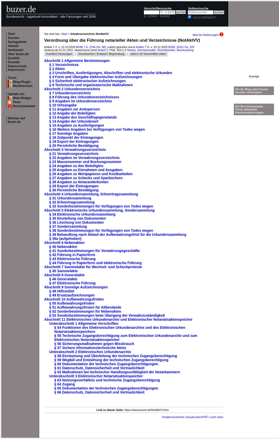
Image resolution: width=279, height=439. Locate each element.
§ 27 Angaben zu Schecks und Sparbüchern (85, 178)
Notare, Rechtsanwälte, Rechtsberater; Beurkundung (160, 50)
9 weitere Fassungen (59, 53)
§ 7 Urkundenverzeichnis (70, 93)
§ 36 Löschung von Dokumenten (76, 222)
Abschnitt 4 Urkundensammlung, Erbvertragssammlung (91, 194)
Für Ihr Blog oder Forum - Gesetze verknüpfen (252, 91)
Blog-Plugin (22, 82)
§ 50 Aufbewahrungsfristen (71, 303)
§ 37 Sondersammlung (68, 226)
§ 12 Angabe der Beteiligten (72, 113)
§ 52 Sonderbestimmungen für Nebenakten (85, 311)
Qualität (14, 58)
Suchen (13, 38)
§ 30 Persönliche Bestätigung (73, 190)
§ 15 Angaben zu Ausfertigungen (76, 125)
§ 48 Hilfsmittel (61, 291)
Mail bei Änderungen (208, 34)
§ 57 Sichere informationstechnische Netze (90, 348)
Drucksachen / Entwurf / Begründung (101, 53)
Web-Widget (22, 98)
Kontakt (14, 62)
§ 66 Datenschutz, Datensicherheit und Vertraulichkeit (99, 392)
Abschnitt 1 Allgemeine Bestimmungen (77, 61)
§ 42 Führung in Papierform (72, 255)
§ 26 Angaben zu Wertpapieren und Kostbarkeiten (91, 174)
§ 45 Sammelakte (63, 271)
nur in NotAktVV (204, 17)
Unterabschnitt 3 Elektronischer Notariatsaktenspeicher (96, 376)
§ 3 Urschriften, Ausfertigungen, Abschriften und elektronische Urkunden (110, 73)
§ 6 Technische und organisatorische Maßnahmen (91, 85)
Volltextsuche (198, 8)
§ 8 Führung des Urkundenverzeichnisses (84, 97)
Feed (16, 102)
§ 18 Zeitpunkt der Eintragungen (76, 137)
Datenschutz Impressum (17, 68)
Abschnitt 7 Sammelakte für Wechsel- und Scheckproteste (93, 267)
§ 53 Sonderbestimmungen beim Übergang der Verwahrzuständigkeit (107, 315)
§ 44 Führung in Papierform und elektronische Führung (95, 263)
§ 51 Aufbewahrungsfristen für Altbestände (85, 307)
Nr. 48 (101, 47)
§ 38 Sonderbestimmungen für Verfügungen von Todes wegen (101, 230)
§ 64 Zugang (64, 384)
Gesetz (165, 16)
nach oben (216, 417)
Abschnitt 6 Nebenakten (64, 243)
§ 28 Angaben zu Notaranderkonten (78, 182)
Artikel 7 (141, 47)
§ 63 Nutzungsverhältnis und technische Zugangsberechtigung (107, 380)
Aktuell (13, 46)
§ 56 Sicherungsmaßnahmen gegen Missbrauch (94, 344)
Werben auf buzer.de (16, 120)
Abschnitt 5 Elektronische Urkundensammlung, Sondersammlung (99, 210)
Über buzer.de (18, 54)
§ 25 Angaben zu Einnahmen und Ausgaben (85, 170)
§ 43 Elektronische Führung (72, 259)
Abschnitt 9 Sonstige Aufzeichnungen (76, 287)
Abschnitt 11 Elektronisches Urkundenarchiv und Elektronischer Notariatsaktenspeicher (118, 319)
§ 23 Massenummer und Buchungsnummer (85, 162)
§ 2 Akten (57, 69)
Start (11, 34)
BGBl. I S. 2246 (85, 47)
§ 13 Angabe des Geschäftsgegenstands (83, 117)
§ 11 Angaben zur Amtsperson (74, 109)
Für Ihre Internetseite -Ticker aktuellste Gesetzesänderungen (250, 109)
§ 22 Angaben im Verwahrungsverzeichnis (84, 158)
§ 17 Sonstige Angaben (68, 133)
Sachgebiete (17, 42)
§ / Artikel (150, 16)
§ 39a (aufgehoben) (65, 239)
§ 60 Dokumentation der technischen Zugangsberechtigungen (106, 364)
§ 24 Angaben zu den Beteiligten (76, 166)
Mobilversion (23, 86)
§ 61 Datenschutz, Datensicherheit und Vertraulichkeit (99, 368)
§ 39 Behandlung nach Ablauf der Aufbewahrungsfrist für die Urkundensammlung (117, 235)
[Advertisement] (254, 59)
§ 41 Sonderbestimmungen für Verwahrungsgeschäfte (94, 251)
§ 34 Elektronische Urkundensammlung (82, 214)
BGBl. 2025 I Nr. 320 (181, 47)
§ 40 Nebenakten (63, 247)
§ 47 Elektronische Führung (72, 283)
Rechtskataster (24, 106)
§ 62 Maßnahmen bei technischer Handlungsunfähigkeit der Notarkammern (117, 372)
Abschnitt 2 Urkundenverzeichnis (72, 89)
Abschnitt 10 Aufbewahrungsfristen (74, 299)
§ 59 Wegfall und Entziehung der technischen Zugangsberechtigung (111, 360)
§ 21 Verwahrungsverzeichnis (73, 154)
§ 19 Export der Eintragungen (73, 142)
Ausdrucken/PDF (197, 417)
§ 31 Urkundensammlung (70, 198)
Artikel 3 (103, 50)
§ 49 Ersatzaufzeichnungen (72, 295)
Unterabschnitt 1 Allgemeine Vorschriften (83, 323)
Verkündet (15, 50)
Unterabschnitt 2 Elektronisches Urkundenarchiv (90, 352)
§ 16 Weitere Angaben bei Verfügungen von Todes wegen (97, 129)
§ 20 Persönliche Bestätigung (73, 146)
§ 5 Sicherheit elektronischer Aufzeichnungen (87, 81)
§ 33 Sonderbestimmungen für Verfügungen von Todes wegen (101, 206)
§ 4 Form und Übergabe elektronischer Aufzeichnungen (95, 77)
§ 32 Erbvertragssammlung (72, 202)
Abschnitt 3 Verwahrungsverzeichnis (75, 150)
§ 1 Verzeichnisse (64, 65)
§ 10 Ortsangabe (63, 105)
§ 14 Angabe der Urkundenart (73, 121)
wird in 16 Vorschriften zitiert (148, 53)
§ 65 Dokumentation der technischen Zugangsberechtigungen (106, 388)
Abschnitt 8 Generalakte (64, 275)
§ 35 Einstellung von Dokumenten (77, 218)
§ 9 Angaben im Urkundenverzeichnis (80, 101)
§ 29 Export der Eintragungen (73, 186)
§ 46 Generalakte (63, 279)
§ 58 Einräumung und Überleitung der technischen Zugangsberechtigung (115, 356)
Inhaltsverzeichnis (173, 417)
